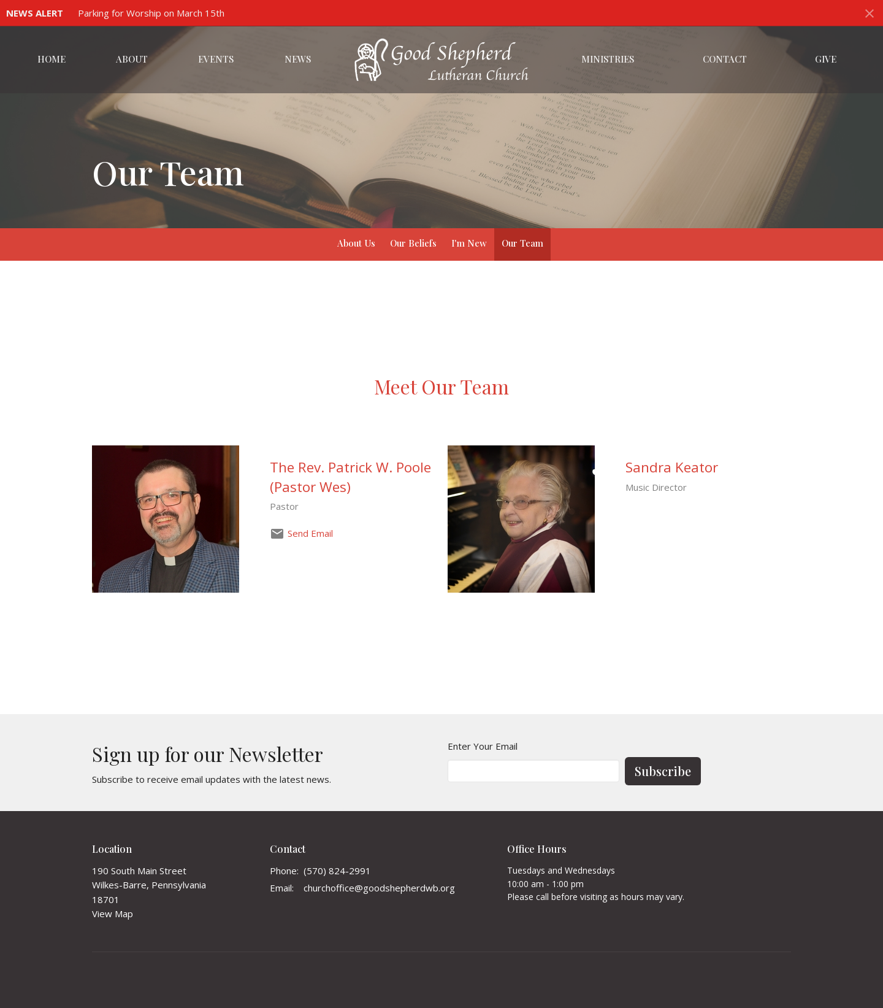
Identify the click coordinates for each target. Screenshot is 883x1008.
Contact (725, 59)
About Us (356, 243)
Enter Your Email (483, 746)
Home (51, 59)
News (298, 59)
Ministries (607, 59)
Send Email (310, 533)
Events (216, 59)
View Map (112, 913)
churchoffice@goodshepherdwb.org (379, 888)
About (132, 59)
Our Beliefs (413, 243)
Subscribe (663, 771)
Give (825, 59)
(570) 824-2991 (337, 870)
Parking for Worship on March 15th (151, 13)
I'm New (469, 243)
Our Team (522, 243)
